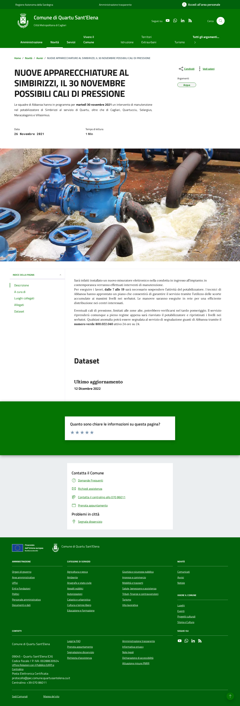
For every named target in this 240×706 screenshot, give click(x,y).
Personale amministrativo (26, 600)
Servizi (71, 42)
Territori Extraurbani (148, 39)
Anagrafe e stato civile (79, 583)
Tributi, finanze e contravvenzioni (140, 594)
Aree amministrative (23, 577)
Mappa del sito (51, 696)
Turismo (180, 42)
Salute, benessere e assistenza (139, 588)
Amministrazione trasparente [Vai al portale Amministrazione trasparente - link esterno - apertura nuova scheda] (115, 5)
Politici (15, 594)
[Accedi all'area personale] (201, 4)
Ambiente (72, 577)
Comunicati (183, 572)
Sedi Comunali (20, 696)
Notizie (181, 583)
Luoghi (181, 605)
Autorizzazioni (74, 594)
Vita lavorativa (130, 605)
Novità (54, 42)
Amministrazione (31, 42)
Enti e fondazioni (21, 588)
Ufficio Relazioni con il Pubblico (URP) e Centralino (33, 667)
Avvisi (180, 577)
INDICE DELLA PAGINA (37, 275)
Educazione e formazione (80, 610)
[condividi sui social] (186, 69)
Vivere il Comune (88, 39)
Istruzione (127, 42)
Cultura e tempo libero (79, 605)
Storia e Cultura (185, 622)
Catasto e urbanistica (78, 600)
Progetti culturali (186, 616)
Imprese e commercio (134, 577)
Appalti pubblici (75, 588)
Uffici (15, 583)
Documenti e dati (21, 605)
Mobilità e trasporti (132, 583)
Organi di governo (21, 572)
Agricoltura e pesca (77, 572)
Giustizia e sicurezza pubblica (138, 572)
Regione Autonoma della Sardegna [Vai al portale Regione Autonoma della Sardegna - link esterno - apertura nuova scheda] (34, 5)
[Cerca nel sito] (221, 21)
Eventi (180, 611)
